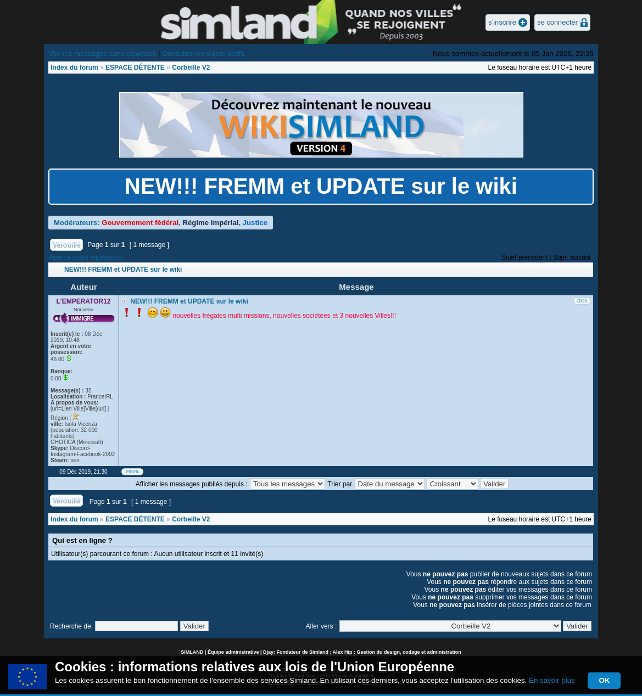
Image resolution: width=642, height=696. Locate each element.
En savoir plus (552, 680)
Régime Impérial (211, 222)
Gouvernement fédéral (140, 222)
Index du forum (74, 67)
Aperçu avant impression (85, 257)
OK (604, 680)
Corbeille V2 (191, 67)
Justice (255, 222)
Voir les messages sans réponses (102, 53)
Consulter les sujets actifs (203, 53)
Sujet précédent (524, 257)
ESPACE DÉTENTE (135, 67)
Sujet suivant (572, 257)
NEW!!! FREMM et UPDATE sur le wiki (321, 186)
